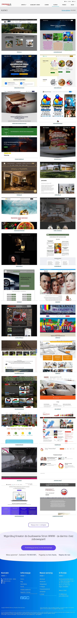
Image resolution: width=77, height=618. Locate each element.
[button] (26, 4)
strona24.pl (42, 591)
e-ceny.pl (42, 594)
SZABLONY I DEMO (35, 4)
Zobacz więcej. (61, 608)
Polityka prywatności (25, 589)
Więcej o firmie (62, 590)
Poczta (73, 1)
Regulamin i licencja (25, 592)
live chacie (52, 555)
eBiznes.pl (42, 579)
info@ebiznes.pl (63, 594)
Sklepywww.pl (43, 584)
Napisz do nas (64, 555)
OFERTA (24, 4)
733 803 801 (31, 555)
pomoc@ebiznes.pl (63, 596)
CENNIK (47, 4)
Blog (21, 581)
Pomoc (66, 1)
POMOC (64, 4)
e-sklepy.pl (42, 586)
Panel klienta (23, 584)
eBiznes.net (42, 581)
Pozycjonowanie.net (45, 589)
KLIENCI (55, 4)
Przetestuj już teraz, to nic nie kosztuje (38, 548)
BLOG (72, 4)
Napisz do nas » (7, 581)
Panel (70, 1)
